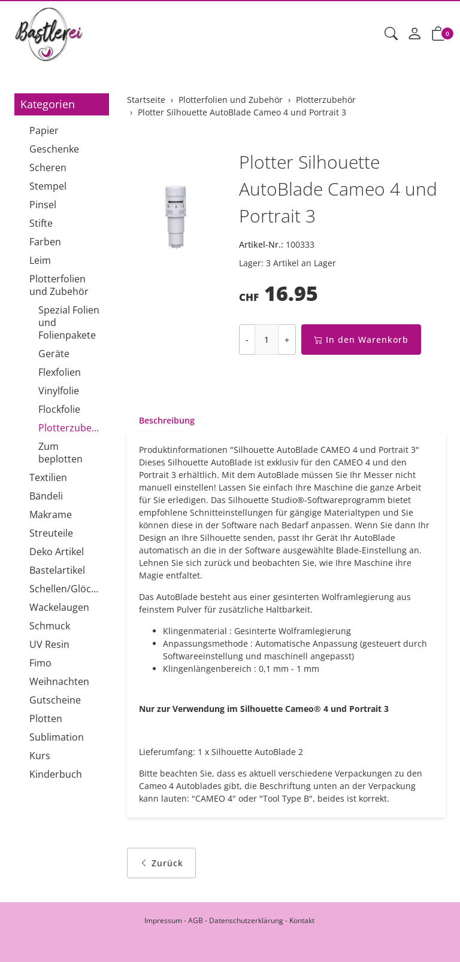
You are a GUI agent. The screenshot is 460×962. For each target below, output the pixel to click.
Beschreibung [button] (167, 420)
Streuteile (51, 533)
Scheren (47, 167)
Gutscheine (55, 700)
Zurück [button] (161, 863)
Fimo (40, 662)
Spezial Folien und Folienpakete (68, 322)
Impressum (163, 920)
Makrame (50, 514)
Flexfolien (59, 372)
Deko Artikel (56, 551)
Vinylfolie (58, 390)
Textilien (48, 477)
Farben (45, 241)
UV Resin (49, 644)
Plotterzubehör (70, 427)
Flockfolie (59, 409)
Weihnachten (59, 681)
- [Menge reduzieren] (247, 339)
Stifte (41, 223)
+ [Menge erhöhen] (287, 339)
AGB (195, 920)
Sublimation (56, 737)
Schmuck (49, 625)
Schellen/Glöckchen (66, 588)
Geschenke (54, 149)
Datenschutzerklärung (246, 920)
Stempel (47, 186)
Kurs (39, 755)
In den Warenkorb (361, 339)
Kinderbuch (55, 774)
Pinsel (42, 204)
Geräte (53, 353)
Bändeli (46, 496)
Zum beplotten (60, 452)
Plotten (45, 718)
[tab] (161, 421)
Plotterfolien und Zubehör (59, 285)
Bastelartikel (57, 570)
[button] (391, 34)
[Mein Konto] (414, 34)
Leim (40, 260)
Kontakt (301, 920)
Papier (44, 130)
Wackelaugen (59, 607)
